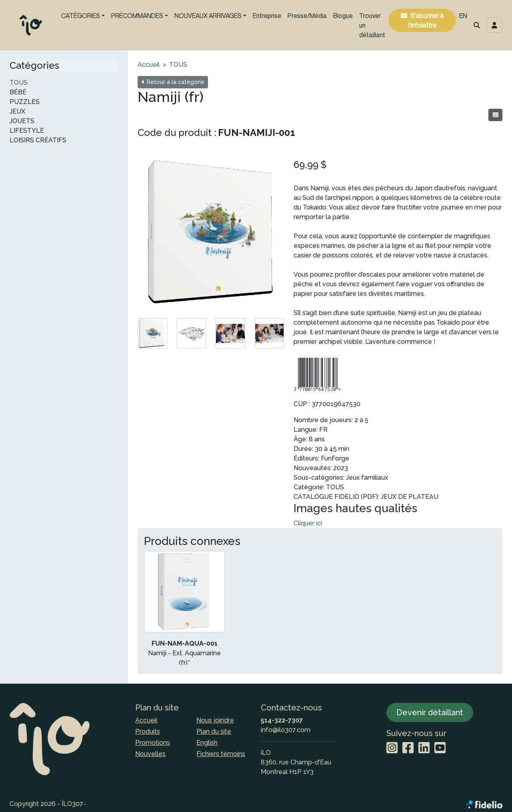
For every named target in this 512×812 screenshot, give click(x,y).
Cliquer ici (308, 523)
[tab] (152, 333)
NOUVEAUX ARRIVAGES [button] (208, 16)
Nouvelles (150, 754)
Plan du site (213, 731)
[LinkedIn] (424, 748)
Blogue (343, 16)
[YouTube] (440, 748)
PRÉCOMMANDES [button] (137, 16)
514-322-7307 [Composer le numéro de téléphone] (282, 720)
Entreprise (267, 16)
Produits (147, 731)
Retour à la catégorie (173, 82)
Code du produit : (177, 132)
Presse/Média (307, 16)
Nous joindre (215, 720)
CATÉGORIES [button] (80, 16)
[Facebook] (408, 748)
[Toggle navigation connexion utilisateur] (494, 25)
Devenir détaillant (429, 712)
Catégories (34, 65)
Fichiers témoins (220, 754)
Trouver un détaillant (372, 25)
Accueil (149, 64)
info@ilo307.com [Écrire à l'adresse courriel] (285, 730)
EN (463, 16)
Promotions (152, 742)
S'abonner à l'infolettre (426, 20)
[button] (476, 25)
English (207, 742)
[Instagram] (392, 748)
